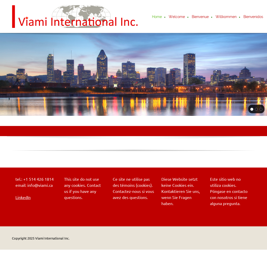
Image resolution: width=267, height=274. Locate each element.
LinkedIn (23, 197)
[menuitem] (157, 17)
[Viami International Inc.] (75, 16)
